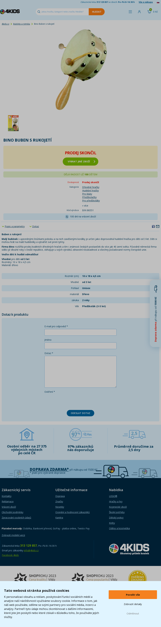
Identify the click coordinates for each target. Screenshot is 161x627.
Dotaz (35, 226)
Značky (59, 501)
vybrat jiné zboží (81, 161)
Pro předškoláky (91, 200)
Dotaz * (48, 353)
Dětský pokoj (116, 517)
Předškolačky (89, 197)
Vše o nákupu (146, 2)
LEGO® (113, 496)
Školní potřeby (117, 512)
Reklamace (8, 501)
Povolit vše (133, 594)
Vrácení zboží (9, 506)
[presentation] (69, 400)
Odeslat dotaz (80, 413)
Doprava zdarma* (49, 469)
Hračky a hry (115, 501)
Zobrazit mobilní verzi (13, 535)
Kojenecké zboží (118, 506)
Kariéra (59, 517)
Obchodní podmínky (12, 512)
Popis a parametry (15, 226)
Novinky (59, 506)
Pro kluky (87, 193)
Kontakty (6, 496)
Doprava (60, 496)
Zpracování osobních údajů (16, 517)
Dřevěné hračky (90, 187)
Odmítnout (133, 613)
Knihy (112, 523)
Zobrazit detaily (133, 604)
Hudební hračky (90, 190)
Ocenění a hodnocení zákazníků (72, 512)
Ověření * (49, 391)
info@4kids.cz (31, 550)
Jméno (47, 339)
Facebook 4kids (10, 555)
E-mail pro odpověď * (56, 326)
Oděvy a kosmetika (119, 528)
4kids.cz (5, 23)
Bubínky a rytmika (21, 23)
